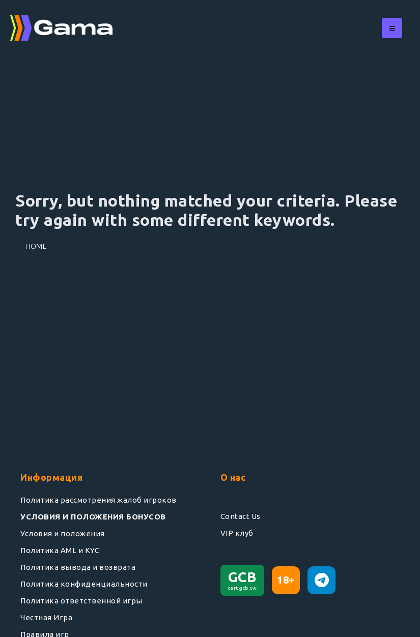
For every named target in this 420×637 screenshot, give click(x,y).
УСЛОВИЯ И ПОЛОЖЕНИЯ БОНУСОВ (93, 516)
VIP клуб (237, 533)
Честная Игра (46, 617)
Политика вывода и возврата (77, 567)
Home (36, 246)
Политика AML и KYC (59, 550)
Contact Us (240, 516)
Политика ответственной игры (81, 600)
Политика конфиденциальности (84, 584)
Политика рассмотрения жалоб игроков (98, 500)
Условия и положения (62, 533)
